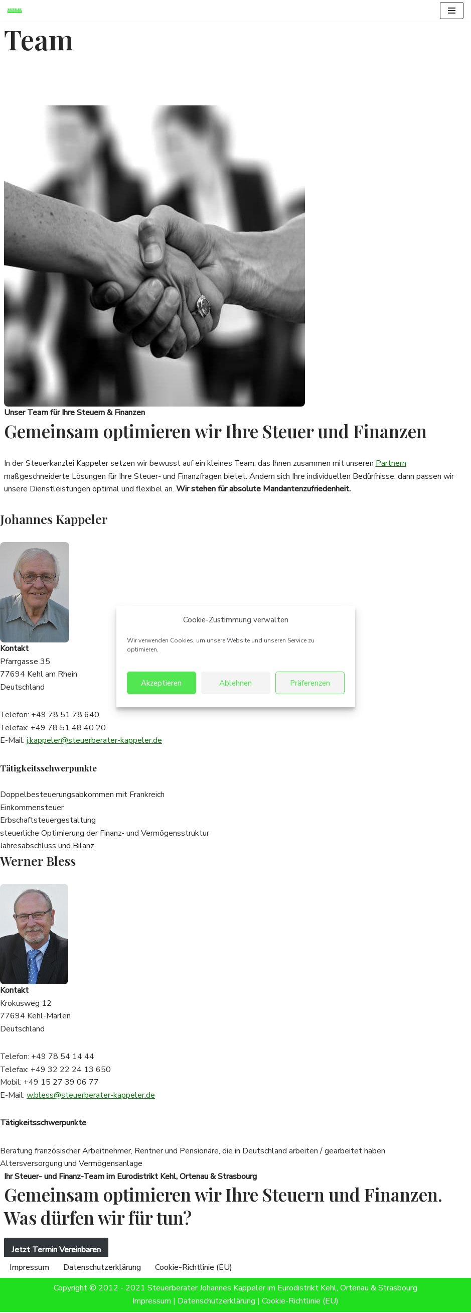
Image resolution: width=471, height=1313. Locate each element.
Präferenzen (310, 683)
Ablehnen (235, 683)
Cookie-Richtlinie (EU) (193, 1268)
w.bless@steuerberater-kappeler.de (91, 1096)
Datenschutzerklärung (102, 1268)
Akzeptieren (161, 683)
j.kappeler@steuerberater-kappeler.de (94, 740)
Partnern (391, 463)
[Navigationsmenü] (451, 10)
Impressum (29, 1268)
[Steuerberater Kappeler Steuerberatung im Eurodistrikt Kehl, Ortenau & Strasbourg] (17, 11)
